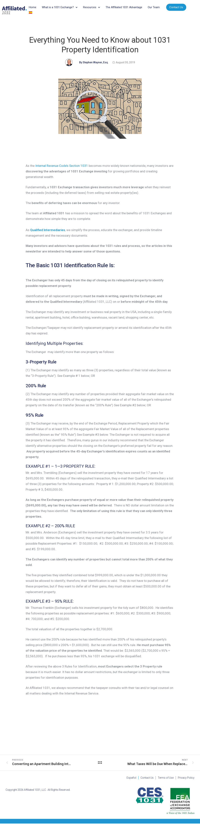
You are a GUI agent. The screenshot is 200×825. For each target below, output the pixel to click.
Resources (92, 8)
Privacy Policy (186, 779)
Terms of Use (166, 779)
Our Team (157, 8)
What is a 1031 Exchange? (61, 8)
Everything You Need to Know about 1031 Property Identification (100, 46)
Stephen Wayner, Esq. (96, 63)
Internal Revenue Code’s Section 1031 (61, 167)
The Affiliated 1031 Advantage (127, 8)
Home (35, 8)
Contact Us (43, 14)
